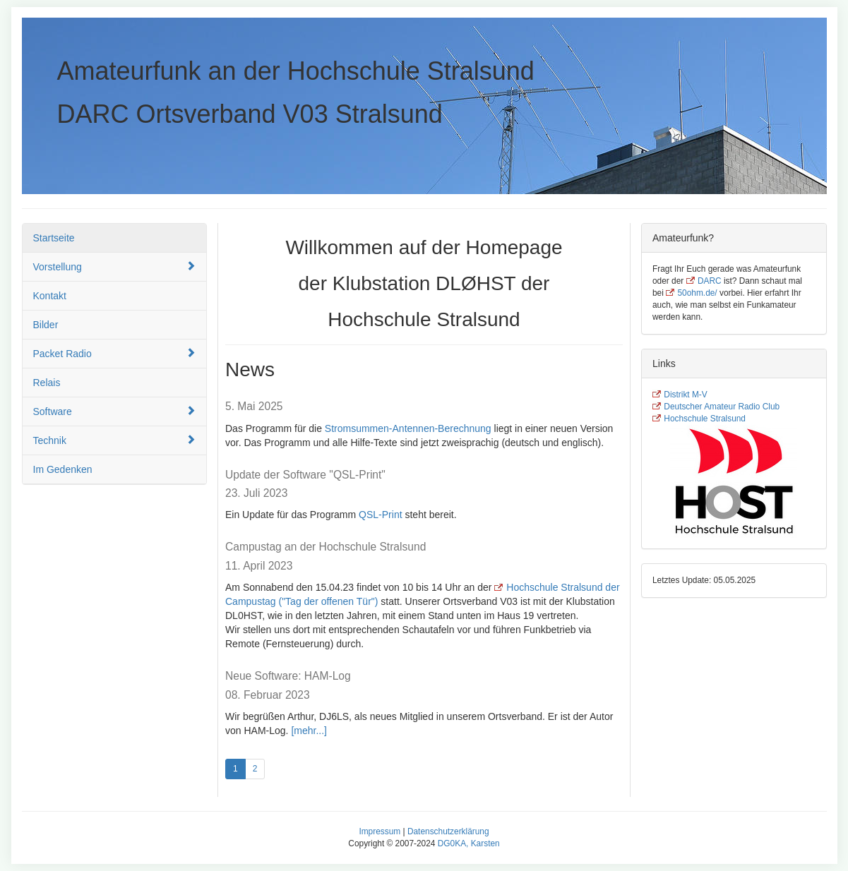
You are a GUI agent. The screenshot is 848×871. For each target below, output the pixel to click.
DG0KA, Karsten (469, 843)
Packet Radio (114, 353)
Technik (114, 440)
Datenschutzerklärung (448, 831)
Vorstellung (114, 266)
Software (114, 411)
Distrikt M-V (685, 395)
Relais (47, 382)
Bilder (46, 324)
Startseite (54, 238)
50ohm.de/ (697, 293)
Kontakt (49, 295)
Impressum (379, 831)
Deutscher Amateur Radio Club (722, 407)
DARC (710, 281)
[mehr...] (309, 730)
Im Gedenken (62, 469)
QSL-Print (380, 514)
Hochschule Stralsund (705, 419)
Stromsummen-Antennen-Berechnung (408, 428)
